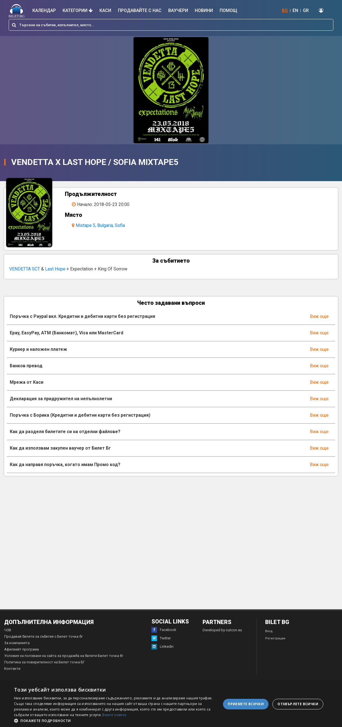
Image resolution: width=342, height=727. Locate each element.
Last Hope (55, 275)
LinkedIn (162, 653)
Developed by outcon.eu (222, 636)
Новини (204, 10)
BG (285, 10)
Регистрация (275, 644)
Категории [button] (78, 10)
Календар (44, 10)
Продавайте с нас (140, 10)
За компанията (17, 649)
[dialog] (171, 704)
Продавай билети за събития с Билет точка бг (43, 642)
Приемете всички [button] (246, 704)
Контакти (12, 674)
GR (306, 10)
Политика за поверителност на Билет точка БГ (44, 668)
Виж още (319, 322)
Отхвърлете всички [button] (297, 704)
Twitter (161, 644)
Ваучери (178, 10)
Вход (269, 637)
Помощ (228, 10)
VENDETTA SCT (24, 275)
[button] (115, 720)
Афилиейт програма (21, 655)
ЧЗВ (7, 636)
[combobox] (171, 25)
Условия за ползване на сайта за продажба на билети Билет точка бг (63, 662)
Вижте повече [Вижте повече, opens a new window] (114, 714)
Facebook (163, 636)
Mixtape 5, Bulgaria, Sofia (104, 225)
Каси (105, 10)
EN (295, 10)
